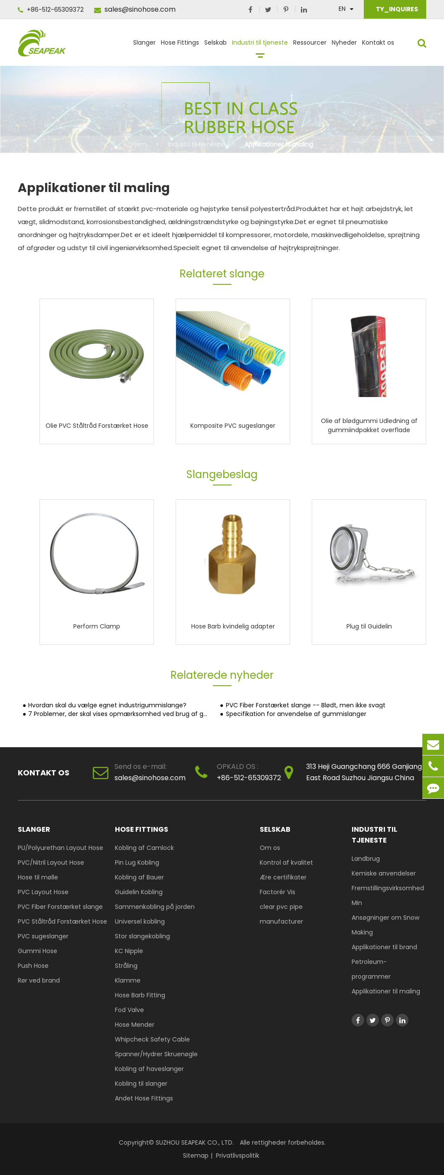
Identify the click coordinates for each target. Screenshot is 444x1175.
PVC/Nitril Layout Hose (51, 862)
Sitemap (196, 1155)
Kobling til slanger (141, 1083)
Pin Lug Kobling (137, 862)
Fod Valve (129, 1010)
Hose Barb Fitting (140, 995)
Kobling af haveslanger (149, 1068)
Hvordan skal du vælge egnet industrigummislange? (107, 705)
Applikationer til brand (384, 947)
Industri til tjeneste (260, 46)
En (342, 8)
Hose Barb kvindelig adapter (233, 626)
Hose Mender (134, 1024)
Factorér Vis (277, 892)
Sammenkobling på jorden (155, 906)
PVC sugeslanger (43, 936)
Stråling (126, 965)
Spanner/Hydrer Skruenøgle (156, 1054)
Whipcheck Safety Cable (152, 1039)
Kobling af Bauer (139, 877)
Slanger (144, 46)
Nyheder (344, 46)
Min (357, 902)
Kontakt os (378, 46)
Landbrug (366, 858)
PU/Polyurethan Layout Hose (60, 847)
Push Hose (33, 965)
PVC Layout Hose (43, 892)
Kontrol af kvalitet (286, 862)
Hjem (139, 144)
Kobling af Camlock (144, 847)
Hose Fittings (180, 46)
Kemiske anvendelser (384, 873)
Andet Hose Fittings (144, 1098)
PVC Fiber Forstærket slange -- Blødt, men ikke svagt (305, 705)
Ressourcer (309, 46)
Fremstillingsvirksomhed (388, 888)
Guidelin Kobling (139, 892)
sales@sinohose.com (135, 9)
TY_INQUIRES (396, 9)
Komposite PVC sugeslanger (232, 425)
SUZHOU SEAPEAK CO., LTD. (194, 1142)
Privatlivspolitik (237, 1155)
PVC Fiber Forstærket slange (60, 906)
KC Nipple (129, 951)
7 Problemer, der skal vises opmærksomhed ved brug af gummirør (119, 714)
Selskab (215, 46)
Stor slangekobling (142, 936)
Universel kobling (140, 921)
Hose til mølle (38, 877)
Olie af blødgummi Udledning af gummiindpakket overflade (369, 425)
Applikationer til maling (279, 144)
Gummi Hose (37, 951)
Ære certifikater (283, 877)
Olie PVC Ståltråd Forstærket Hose (97, 425)
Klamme (127, 980)
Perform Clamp (96, 626)
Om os (270, 847)
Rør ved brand (39, 980)
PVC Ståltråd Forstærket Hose (62, 921)
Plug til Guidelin (369, 626)
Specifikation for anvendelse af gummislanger (296, 714)
